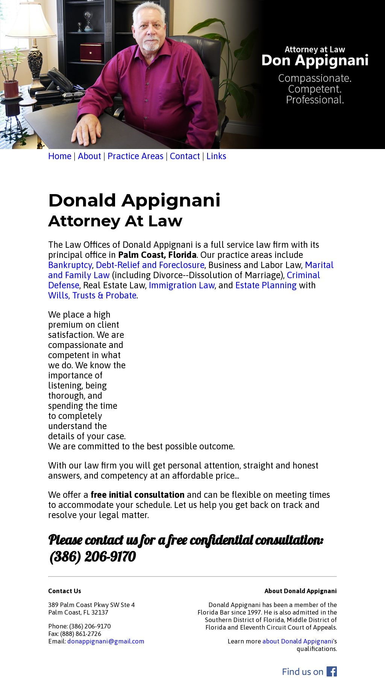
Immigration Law (182, 285)
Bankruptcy (70, 265)
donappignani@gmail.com (105, 641)
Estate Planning (266, 285)
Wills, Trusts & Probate (92, 295)
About (89, 156)
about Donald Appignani (297, 641)
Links (216, 156)
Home (59, 156)
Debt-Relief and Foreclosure (149, 265)
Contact (185, 156)
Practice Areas (136, 156)
